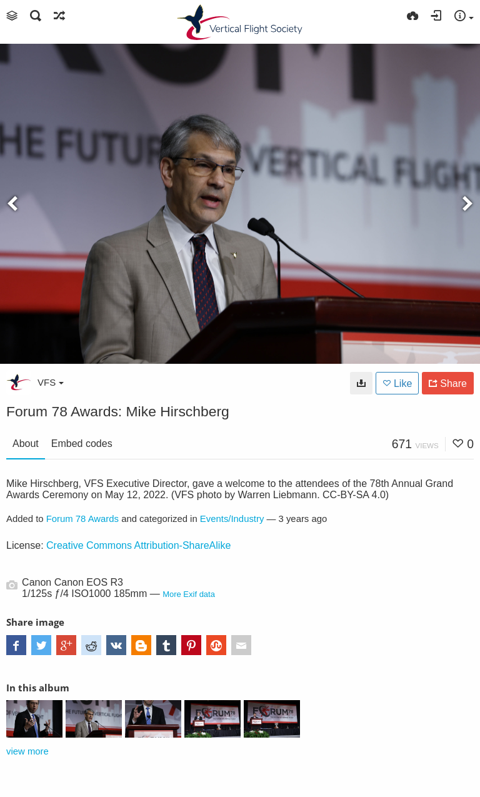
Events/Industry (232, 519)
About (25, 443)
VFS (51, 382)
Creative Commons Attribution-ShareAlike (138, 545)
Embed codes (81, 443)
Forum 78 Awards (82, 519)
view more (27, 751)
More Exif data (188, 594)
